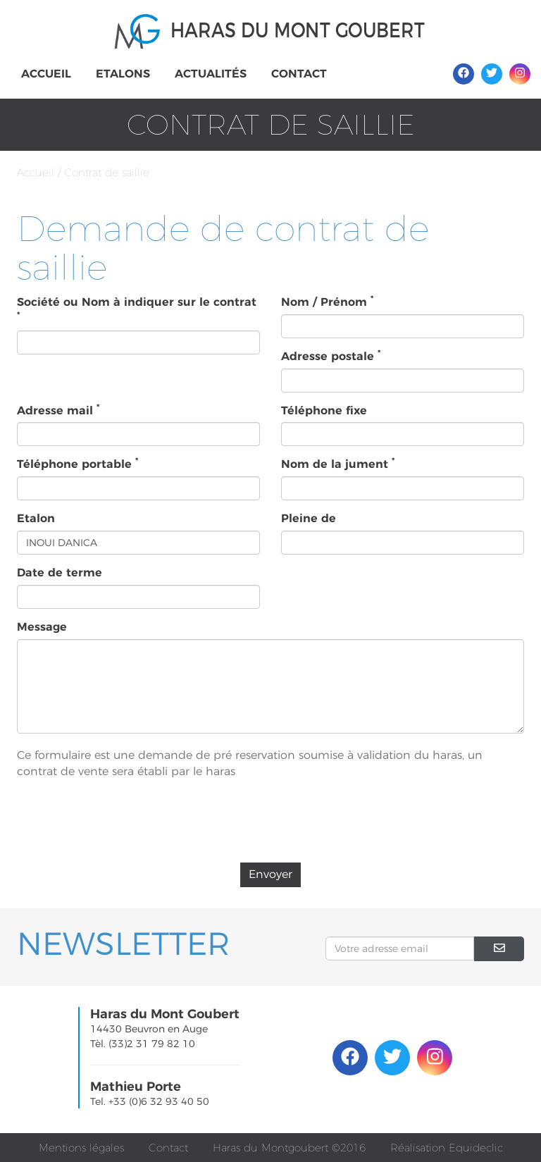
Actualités (211, 73)
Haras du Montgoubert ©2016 (289, 1147)
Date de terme (59, 572)
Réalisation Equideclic (446, 1147)
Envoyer (270, 874)
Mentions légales (81, 1147)
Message (42, 626)
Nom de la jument (337, 464)
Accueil (46, 73)
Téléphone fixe (324, 410)
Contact (299, 73)
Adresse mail (58, 410)
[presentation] (270, 824)
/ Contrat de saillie (103, 172)
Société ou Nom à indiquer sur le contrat (136, 307)
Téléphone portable (77, 464)
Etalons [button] (123, 73)
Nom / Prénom (327, 302)
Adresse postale (330, 356)
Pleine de (308, 518)
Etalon (36, 518)
